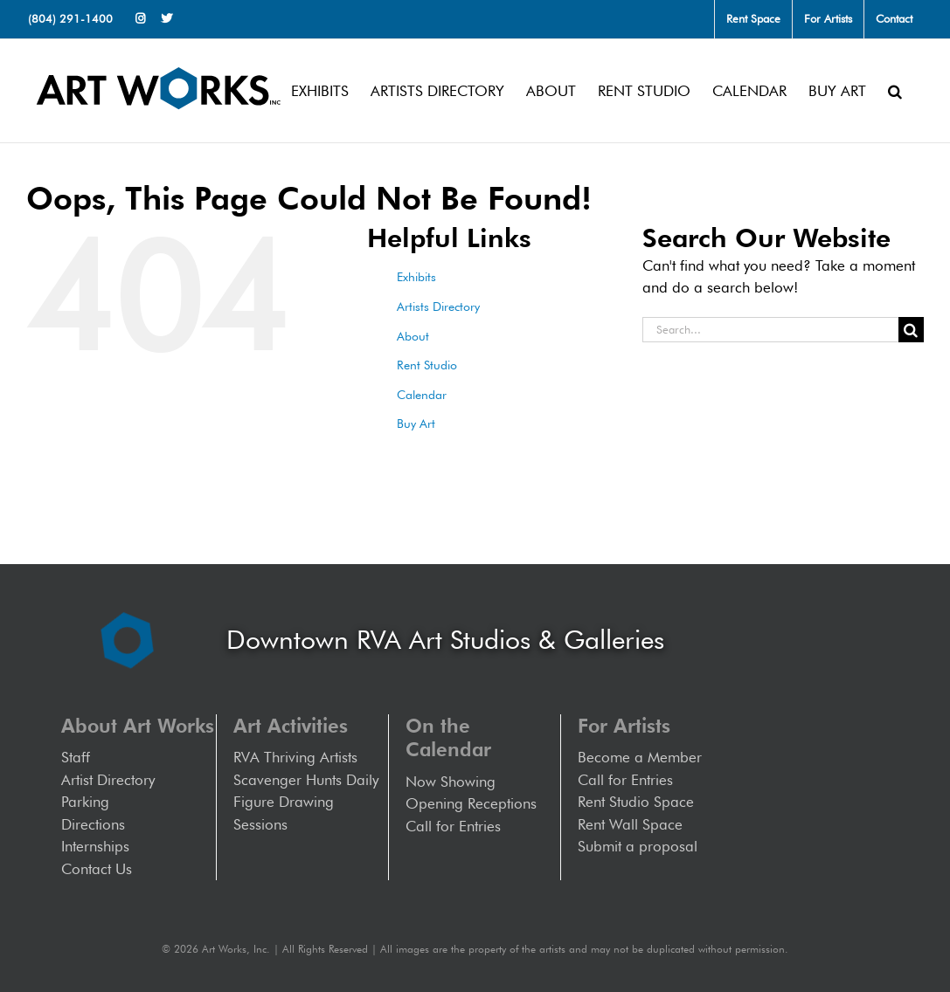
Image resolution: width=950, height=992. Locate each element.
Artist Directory (108, 780)
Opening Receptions (471, 803)
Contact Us (96, 869)
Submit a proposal (637, 846)
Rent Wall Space (630, 824)
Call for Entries (458, 826)
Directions (93, 824)
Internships (95, 846)
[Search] (911, 329)
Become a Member (640, 757)
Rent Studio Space (636, 801)
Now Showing (451, 781)
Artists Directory (438, 306)
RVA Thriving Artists (295, 757)
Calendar (422, 395)
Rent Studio (427, 365)
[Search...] (770, 329)
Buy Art (416, 424)
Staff (75, 757)
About (413, 336)
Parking (85, 801)
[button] (895, 90)
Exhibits (416, 277)
